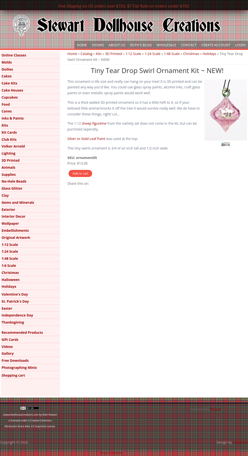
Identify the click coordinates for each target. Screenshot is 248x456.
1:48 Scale (172, 53)
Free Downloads (15, 360)
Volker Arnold (13, 146)
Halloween (10, 279)
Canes (6, 111)
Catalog (86, 53)
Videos (7, 346)
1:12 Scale (133, 53)
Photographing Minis (19, 367)
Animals (8, 167)
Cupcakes (9, 97)
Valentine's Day (14, 294)
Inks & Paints (12, 118)
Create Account (215, 45)
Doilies (7, 69)
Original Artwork (15, 237)
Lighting (8, 153)
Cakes (6, 76)
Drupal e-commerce (111, 453)
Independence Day (17, 315)
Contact (188, 45)
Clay (5, 195)
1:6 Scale (8, 265)
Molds (6, 62)
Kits (99, 53)
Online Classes (13, 55)
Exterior (8, 209)
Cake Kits (9, 83)
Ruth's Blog (141, 45)
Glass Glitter (11, 188)
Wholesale (166, 45)
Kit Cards (9, 132)
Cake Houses (12, 90)
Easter (6, 308)
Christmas (191, 53)
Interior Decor (13, 216)
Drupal (215, 409)
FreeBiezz (240, 442)
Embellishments (15, 230)
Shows (98, 45)
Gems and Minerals (17, 202)
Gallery (7, 353)
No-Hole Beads (13, 181)
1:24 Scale (152, 53)
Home (82, 45)
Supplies (8, 174)
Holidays (209, 53)
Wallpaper (10, 223)
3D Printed (113, 53)
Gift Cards (9, 339)
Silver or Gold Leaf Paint (86, 138)
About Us (117, 45)
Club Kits (9, 139)
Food (5, 104)
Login (240, 45)
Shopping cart (13, 375)
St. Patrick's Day (15, 301)
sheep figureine (94, 123)
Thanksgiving (12, 322)
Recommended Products (22, 332)
